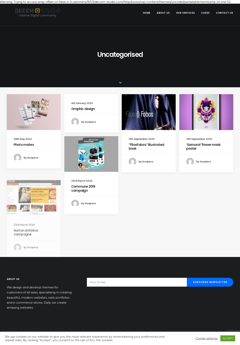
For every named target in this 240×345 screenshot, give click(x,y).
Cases (205, 12)
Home (146, 12)
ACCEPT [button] (228, 338)
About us (163, 12)
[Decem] (33, 13)
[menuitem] (148, 13)
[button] (34, 112)
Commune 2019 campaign (83, 192)
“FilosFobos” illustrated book (146, 146)
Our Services (185, 12)
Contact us (224, 12)
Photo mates (24, 144)
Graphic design (83, 109)
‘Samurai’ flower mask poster (203, 146)
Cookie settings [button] (206, 338)
